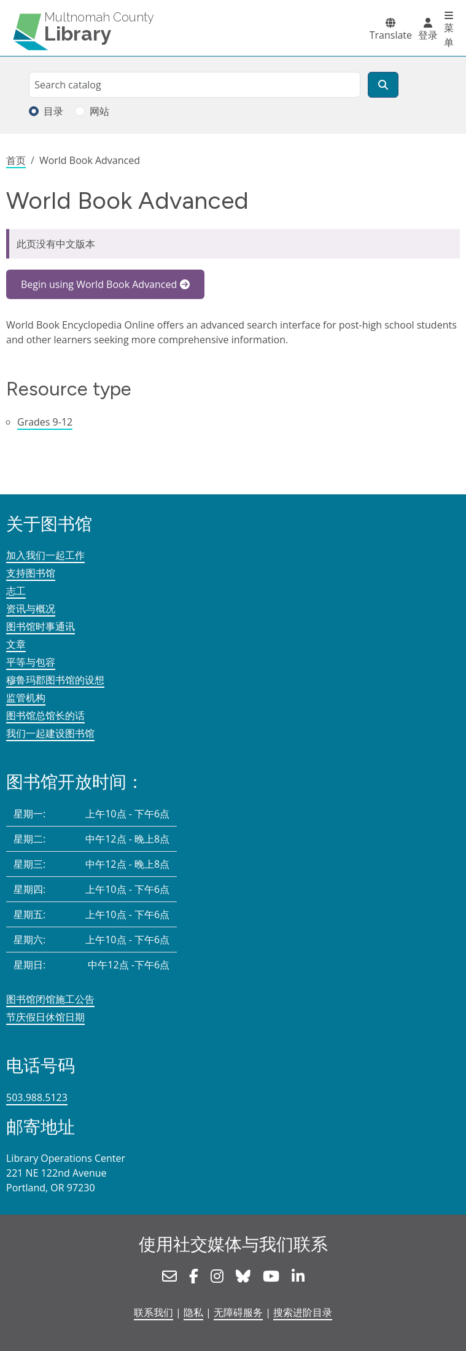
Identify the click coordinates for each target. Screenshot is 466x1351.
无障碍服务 (238, 1312)
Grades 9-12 (44, 422)
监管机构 (25, 697)
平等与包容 (30, 662)
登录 (428, 35)
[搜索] (383, 85)
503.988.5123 (37, 1097)
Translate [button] (391, 35)
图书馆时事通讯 (40, 626)
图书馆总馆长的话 (45, 715)
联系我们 (153, 1312)
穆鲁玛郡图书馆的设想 (55, 680)
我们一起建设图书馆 (50, 733)
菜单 (449, 35)
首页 (16, 160)
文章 (16, 644)
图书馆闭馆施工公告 (50, 999)
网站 (99, 111)
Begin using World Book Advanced (99, 284)
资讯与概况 (30, 608)
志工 (16, 591)
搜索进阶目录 (302, 1312)
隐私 (193, 1312)
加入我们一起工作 (45, 555)
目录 (53, 111)
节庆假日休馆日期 (45, 1017)
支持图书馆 (30, 573)
